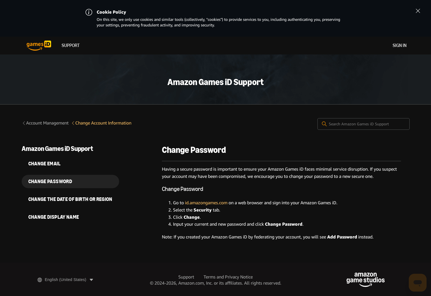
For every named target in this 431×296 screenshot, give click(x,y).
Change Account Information (101, 123)
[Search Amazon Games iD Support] (363, 124)
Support (71, 45)
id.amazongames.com (206, 203)
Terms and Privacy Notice (228, 277)
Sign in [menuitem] (400, 45)
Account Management (45, 123)
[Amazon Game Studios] (366, 280)
